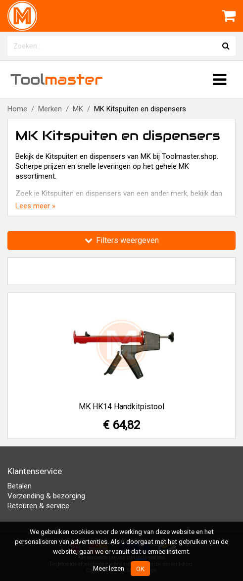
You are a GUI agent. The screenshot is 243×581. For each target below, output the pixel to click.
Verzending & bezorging (46, 495)
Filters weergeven (122, 240)
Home (17, 108)
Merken (50, 108)
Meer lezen (108, 568)
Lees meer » (35, 205)
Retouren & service (38, 505)
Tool (56, 79)
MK (78, 108)
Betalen (19, 486)
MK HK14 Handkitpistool (121, 406)
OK (140, 569)
